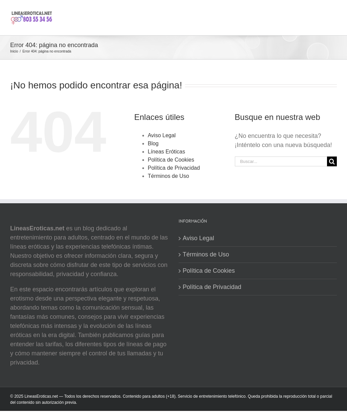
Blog (153, 143)
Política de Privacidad (174, 168)
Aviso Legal (162, 135)
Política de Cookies (171, 160)
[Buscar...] (281, 161)
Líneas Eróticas (166, 151)
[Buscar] (332, 161)
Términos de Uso (168, 176)
